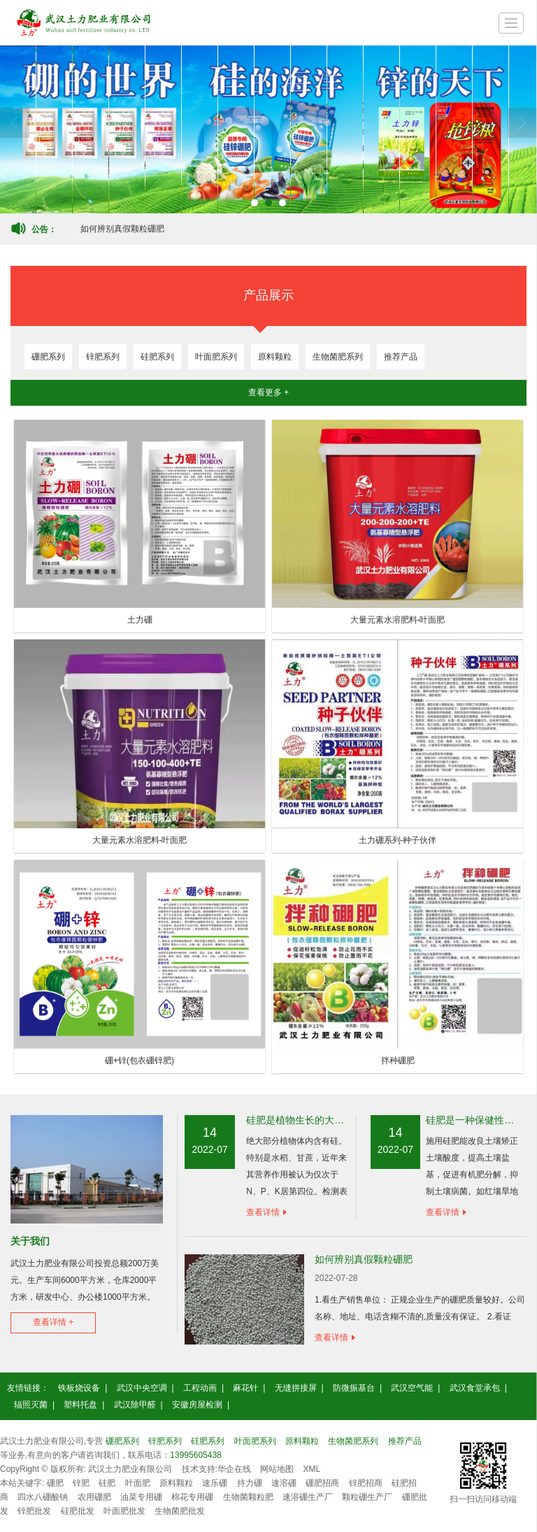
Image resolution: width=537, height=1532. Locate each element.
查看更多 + (268, 392)
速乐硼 (214, 1483)
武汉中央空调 (142, 1388)
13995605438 (195, 1455)
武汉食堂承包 (475, 1388)
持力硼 (249, 1483)
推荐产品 (400, 357)
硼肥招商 (322, 1483)
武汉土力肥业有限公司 (130, 1469)
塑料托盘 (80, 1405)
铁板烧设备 (79, 1388)
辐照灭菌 (31, 1405)
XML (312, 1469)
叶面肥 (137, 1483)
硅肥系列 (157, 357)
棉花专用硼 (192, 1497)
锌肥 (81, 1483)
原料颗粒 (275, 357)
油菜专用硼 (141, 1497)
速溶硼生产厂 (307, 1497)
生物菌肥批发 (180, 1511)
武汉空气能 (412, 1388)
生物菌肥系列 (338, 357)
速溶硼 (283, 1483)
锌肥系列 (103, 357)
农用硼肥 (94, 1497)
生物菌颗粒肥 (248, 1497)
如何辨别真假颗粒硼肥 (122, 229)
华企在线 (234, 1469)
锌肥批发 (34, 1511)
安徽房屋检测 (197, 1405)
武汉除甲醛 (135, 1405)
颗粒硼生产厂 (367, 1497)
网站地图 (277, 1469)
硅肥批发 (77, 1511)
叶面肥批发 (124, 1511)
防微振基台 (354, 1388)
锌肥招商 (365, 1483)
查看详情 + (53, 1322)
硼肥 (55, 1483)
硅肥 (107, 1483)
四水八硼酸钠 (42, 1497)
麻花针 (245, 1388)
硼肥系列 (48, 357)
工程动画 (200, 1388)
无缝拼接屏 (296, 1388)
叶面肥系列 (216, 357)
